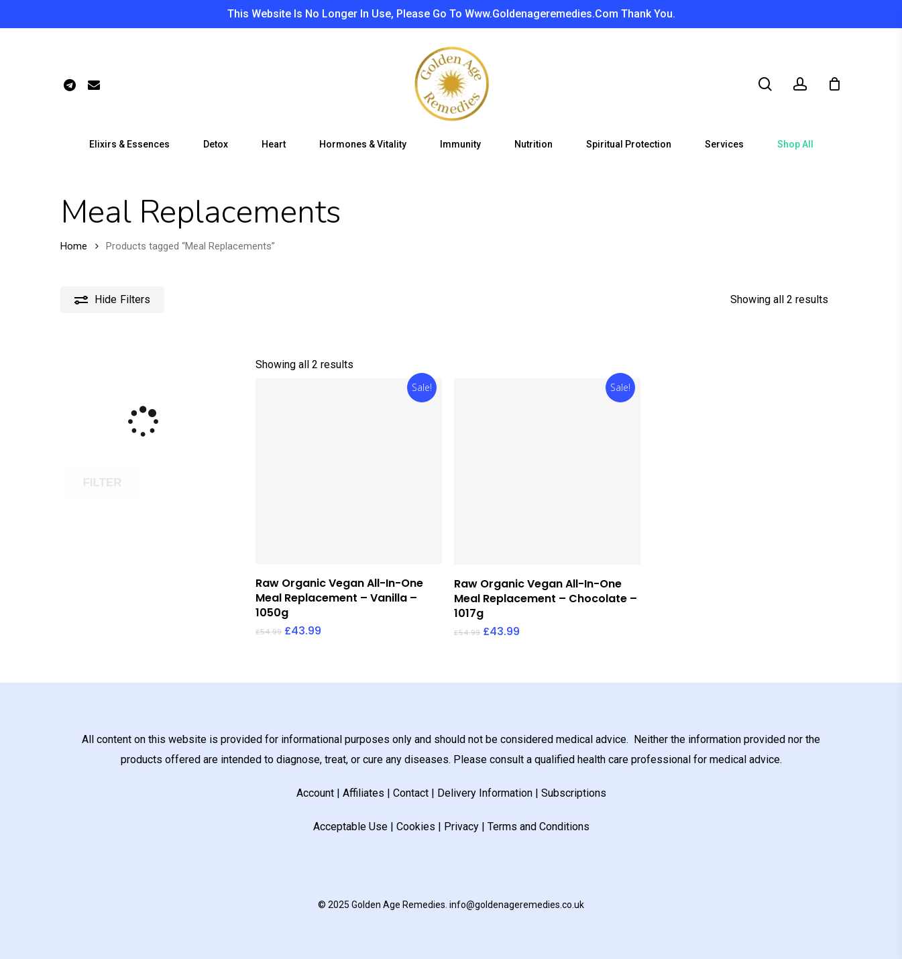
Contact (411, 793)
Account (315, 793)
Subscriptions (573, 793)
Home (73, 246)
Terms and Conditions (538, 826)
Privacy (461, 826)
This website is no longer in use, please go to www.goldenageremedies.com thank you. (451, 13)
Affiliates (363, 793)
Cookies (415, 826)
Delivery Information (484, 793)
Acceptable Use (350, 826)
